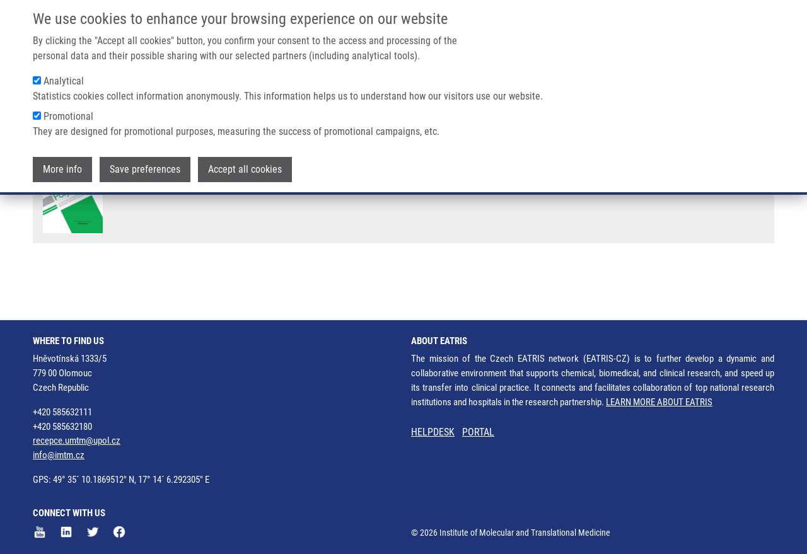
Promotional (68, 116)
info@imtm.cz (58, 455)
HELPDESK (433, 432)
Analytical (64, 81)
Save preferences (145, 169)
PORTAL (478, 432)
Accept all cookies (245, 169)
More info (62, 169)
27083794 (718, 228)
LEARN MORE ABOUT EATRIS (659, 402)
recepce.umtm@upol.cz (76, 441)
